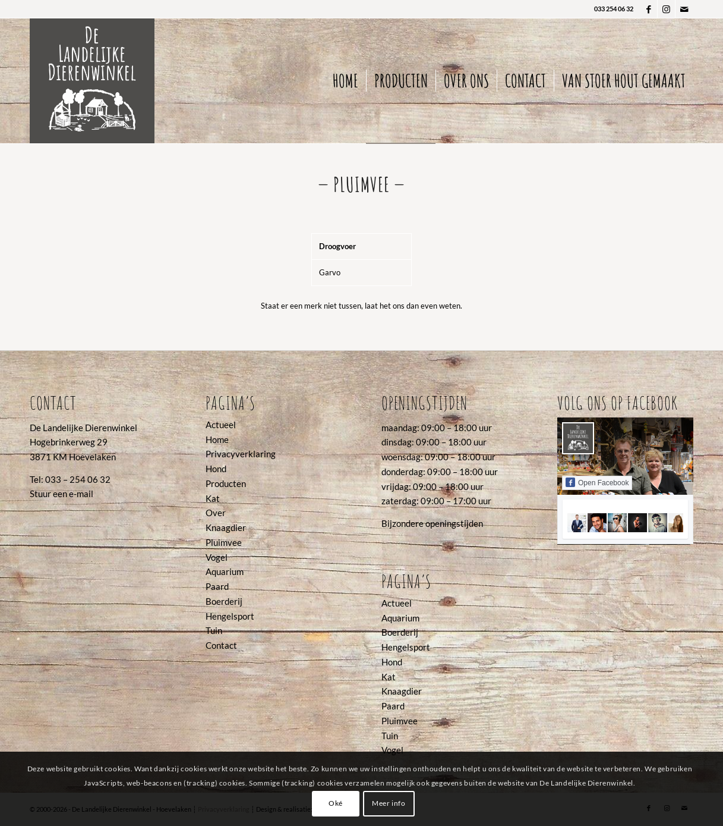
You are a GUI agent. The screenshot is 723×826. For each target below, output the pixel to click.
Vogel (217, 557)
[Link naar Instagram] (666, 9)
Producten (226, 483)
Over (216, 512)
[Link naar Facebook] (648, 9)
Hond (216, 468)
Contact (221, 645)
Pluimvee (224, 542)
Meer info (388, 803)
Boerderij (224, 601)
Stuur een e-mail (61, 493)
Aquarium (225, 571)
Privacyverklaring (241, 453)
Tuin (214, 630)
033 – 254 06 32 (77, 479)
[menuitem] (345, 80)
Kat (213, 498)
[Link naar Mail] (684, 9)
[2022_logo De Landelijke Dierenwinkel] (92, 80)
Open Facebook (597, 482)
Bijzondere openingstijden (432, 523)
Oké (336, 803)
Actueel (221, 424)
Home (217, 439)
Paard (217, 586)
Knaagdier (226, 527)
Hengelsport (230, 616)
